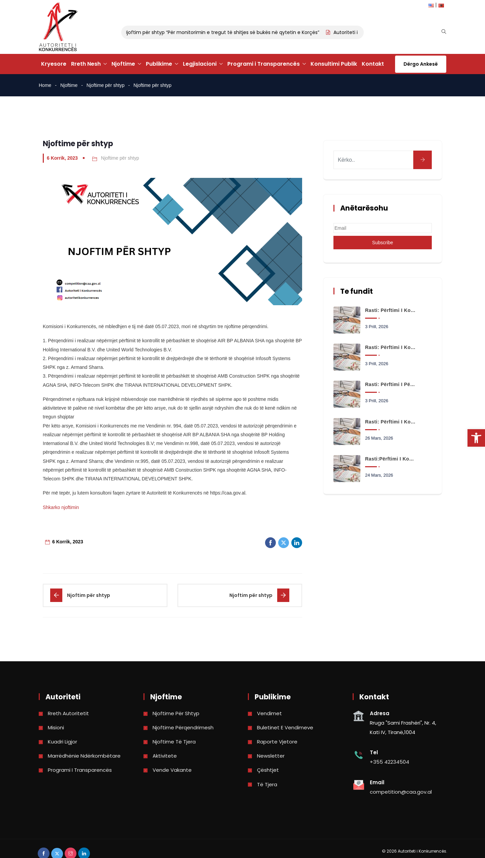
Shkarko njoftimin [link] (61, 507)
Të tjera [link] (267, 784)
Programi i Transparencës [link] (263, 64)
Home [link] (45, 85)
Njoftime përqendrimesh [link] (183, 727)
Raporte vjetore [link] (277, 741)
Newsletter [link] (271, 755)
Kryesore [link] (53, 64)
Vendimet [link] (269, 713)
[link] (476, 438)
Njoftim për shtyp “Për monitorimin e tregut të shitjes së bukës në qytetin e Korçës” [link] (225, 32)
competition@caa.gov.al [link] (401, 791)
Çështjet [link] (268, 769)
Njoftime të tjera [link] (174, 741)
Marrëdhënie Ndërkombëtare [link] (84, 755)
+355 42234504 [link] (389, 761)
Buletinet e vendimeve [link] (285, 727)
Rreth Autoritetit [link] (68, 713)
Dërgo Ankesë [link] (420, 64)
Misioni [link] (56, 727)
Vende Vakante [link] (172, 769)
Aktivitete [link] (165, 755)
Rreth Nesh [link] (86, 64)
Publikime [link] (159, 64)
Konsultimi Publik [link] (334, 64)
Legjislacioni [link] (200, 64)
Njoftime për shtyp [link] (106, 85)
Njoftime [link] (123, 64)
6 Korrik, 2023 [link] (62, 158)
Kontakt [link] (373, 64)
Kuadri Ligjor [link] (62, 741)
